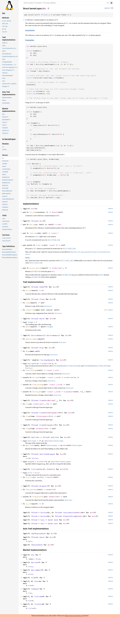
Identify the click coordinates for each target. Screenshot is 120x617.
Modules (5, 144)
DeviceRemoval (6, 54)
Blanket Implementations (8, 110)
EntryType (32, 441)
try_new (4, 32)
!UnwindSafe (6, 103)
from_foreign (38, 384)
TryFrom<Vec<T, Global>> (9, 84)
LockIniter (5, 226)
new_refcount (6, 241)
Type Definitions (8, 246)
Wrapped (31, 461)
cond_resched (6, 238)
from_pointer (38, 497)
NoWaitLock (5, 177)
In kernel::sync (9, 139)
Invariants (30, 30)
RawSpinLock (6, 182)
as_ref (28, 290)
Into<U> (4, 125)
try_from (29, 477)
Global (50, 469)
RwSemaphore (6, 193)
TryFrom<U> (5, 130)
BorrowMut (35, 570)
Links (63, 445)
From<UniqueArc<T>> (8, 70)
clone (28, 303)
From (41, 400)
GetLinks (4, 73)
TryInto (38, 604)
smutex (4, 149)
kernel (33, 8)
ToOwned (5, 128)
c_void (56, 370)
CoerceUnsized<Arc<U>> (9, 48)
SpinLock (5, 202)
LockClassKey (6, 169)
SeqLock (4, 196)
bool (59, 224)
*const (49, 370)
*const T (55, 233)
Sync (3, 81)
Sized (44, 15)
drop (28, 351)
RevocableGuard (7, 191)
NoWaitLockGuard (7, 180)
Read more (48, 306)
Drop (3, 59)
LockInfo (4, 224)
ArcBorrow (5, 161)
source (107, 8)
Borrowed (31, 363)
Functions (6, 235)
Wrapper (43, 486)
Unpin (4, 100)
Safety (27, 258)
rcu (3, 147)
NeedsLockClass (7, 229)
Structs (5, 155)
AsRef (42, 287)
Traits (4, 215)
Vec (41, 469)
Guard (4, 166)
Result (55, 212)
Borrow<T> (5, 117)
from (28, 404)
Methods (5, 18)
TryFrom (34, 469)
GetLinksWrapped (7, 75)
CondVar (4, 163)
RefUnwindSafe (39, 533)
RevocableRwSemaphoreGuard (10, 257)
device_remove (32, 339)
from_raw (5, 23)
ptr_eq (4, 29)
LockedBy (5, 172)
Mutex (4, 174)
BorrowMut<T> (6, 119)
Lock (3, 218)
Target (30, 322)
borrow (35, 377)
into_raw (4, 26)
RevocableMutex (7, 249)
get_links (30, 445)
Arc (3, 13)
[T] (65, 469)
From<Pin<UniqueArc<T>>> (10, 67)
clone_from (30, 310)
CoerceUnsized (70, 512)
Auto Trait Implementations (8, 93)
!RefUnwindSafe (7, 97)
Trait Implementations (8, 38)
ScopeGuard (69, 392)
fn (81, 392)
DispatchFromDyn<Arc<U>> (10, 56)
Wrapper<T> (5, 86)
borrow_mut (37, 392)
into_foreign (31, 370)
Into (36, 581)
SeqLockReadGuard (8, 199)
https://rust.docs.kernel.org (74, 616)
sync (39, 8)
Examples (29, 40)
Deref (4, 51)
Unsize (43, 512)
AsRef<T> (5, 43)
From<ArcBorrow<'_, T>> (9, 64)
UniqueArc (5, 207)
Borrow (34, 562)
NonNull (49, 489)
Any (3, 114)
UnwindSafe (37, 545)
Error (30, 473)
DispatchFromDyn (71, 516)
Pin (46, 413)
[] (112, 8)
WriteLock (5, 210)
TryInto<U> (5, 133)
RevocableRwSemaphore (9, 255)
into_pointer (31, 489)
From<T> (4, 122)
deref (28, 327)
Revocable (5, 188)
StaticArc (5, 204)
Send (3, 78)
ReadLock (5, 185)
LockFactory (5, 221)
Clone (4, 45)
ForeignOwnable (7, 62)
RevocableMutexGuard (9, 252)
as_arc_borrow (6, 21)
